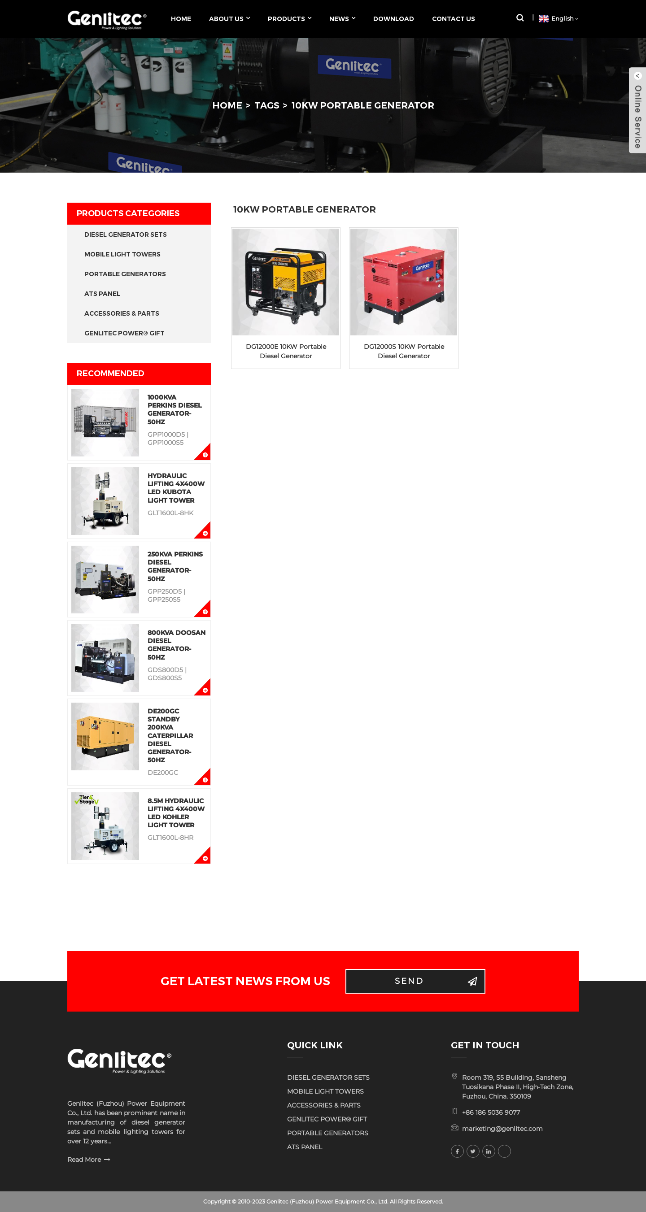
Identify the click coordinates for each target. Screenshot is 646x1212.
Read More (84, 1160)
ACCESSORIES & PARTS (121, 313)
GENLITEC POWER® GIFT (124, 333)
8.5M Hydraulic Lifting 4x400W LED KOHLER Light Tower (176, 813)
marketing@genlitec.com (502, 1129)
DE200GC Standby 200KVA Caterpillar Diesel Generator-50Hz (170, 735)
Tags (266, 105)
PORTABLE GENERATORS (125, 274)
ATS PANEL (102, 294)
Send (409, 981)
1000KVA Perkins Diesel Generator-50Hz (174, 409)
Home (227, 105)
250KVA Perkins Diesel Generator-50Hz (175, 566)
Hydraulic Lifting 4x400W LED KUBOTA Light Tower (176, 488)
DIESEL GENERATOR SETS (125, 234)
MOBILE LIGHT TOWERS (122, 254)
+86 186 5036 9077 (491, 1112)
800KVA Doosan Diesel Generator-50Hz (176, 645)
